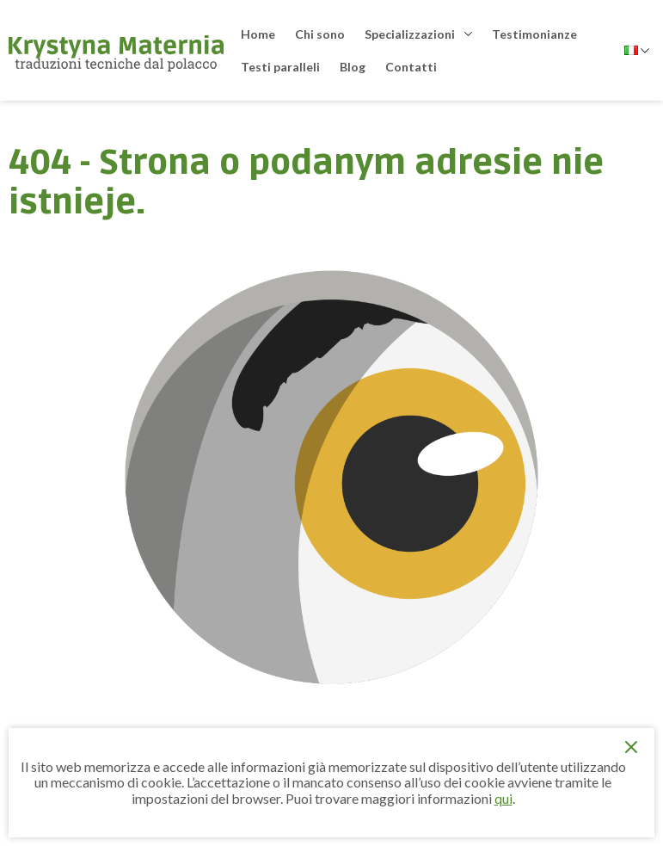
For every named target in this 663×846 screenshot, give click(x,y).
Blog (352, 66)
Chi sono (320, 34)
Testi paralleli (280, 66)
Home (258, 34)
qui (503, 798)
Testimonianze (534, 34)
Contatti (411, 66)
